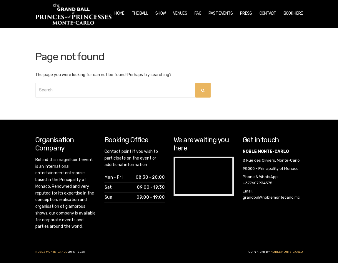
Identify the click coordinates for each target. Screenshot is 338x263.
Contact (267, 13)
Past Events (221, 13)
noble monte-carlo (287, 252)
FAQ (197, 13)
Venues (180, 13)
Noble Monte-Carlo (51, 252)
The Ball (140, 13)
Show (160, 13)
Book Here (293, 13)
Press (246, 13)
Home (119, 13)
